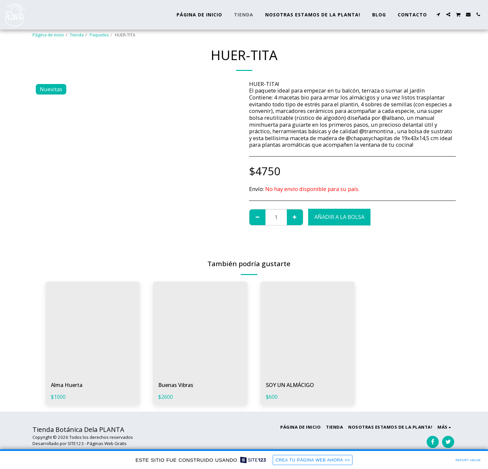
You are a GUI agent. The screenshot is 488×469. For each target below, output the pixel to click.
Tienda (77, 35)
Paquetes (99, 35)
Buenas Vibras (176, 385)
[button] (438, 14)
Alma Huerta (67, 385)
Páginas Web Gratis (107, 443)
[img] (93, 329)
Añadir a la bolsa (339, 217)
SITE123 (76, 443)
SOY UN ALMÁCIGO (290, 385)
